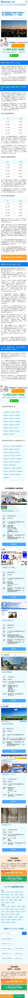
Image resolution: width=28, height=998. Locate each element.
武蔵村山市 (7, 468)
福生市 (6, 462)
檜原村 (18, 474)
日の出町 (12, 474)
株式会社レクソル (4, 4)
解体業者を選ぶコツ (7, 953)
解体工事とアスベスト (7, 943)
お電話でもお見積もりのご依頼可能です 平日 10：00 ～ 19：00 (14, 879)
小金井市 (6, 455)
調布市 (11, 452)
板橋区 (6, 431)
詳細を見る (14, 544)
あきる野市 (12, 471)
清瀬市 (6, 465)
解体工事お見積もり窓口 (14, 873)
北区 (11, 427)
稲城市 (19, 468)
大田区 (11, 421)
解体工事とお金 (19, 953)
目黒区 (6, 421)
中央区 (12, 412)
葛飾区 (6, 434)
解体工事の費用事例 (7, 958)
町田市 (17, 452)
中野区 (11, 424)
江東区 (11, 418)
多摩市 (13, 468)
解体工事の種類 (19, 948)
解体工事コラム (19, 958)
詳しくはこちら (18, 45)
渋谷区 (6, 424)
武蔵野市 (19, 446)
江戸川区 (12, 434)
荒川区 (16, 427)
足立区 (17, 431)
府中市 (17, 449)
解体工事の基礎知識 (7, 938)
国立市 (19, 458)
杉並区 (17, 424)
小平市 (12, 455)
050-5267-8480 (14, 49)
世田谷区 (18, 421)
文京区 (11, 415)
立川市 (12, 446)
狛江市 (11, 462)
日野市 (18, 455)
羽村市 (6, 471)
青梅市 (11, 449)
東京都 (18, 4)
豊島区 (6, 427)
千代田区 (6, 412)
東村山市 (6, 458)
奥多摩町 (6, 477)
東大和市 (18, 462)
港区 (18, 412)
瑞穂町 (6, 474)
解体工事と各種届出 (7, 948)
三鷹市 (6, 449)
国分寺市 (13, 458)
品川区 (17, 418)
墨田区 (6, 418)
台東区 (17, 415)
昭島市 (6, 452)
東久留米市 (12, 465)
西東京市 (20, 471)
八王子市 (6, 446)
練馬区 (11, 431)
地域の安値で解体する (7, 996)
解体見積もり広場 (8, 2)
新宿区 (6, 415)
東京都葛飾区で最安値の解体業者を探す (14, 257)
